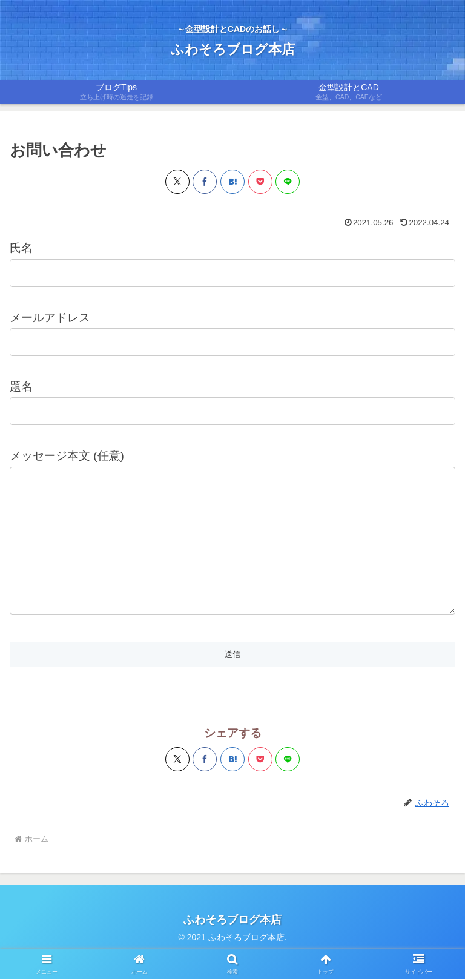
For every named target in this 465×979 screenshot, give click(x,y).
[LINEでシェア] (287, 182)
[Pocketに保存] (260, 182)
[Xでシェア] (177, 182)
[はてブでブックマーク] (232, 182)
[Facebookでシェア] (205, 182)
